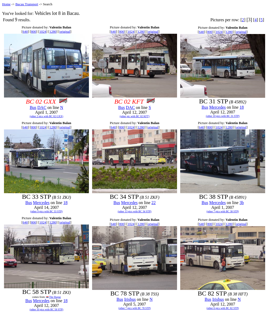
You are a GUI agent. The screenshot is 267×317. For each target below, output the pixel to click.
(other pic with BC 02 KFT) (134, 116)
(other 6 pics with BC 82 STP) (222, 308)
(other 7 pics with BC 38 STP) (222, 211)
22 (154, 202)
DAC (41, 107)
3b (242, 202)
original (64, 31)
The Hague (55, 296)
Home (6, 4)
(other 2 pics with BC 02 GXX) (46, 116)
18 (242, 107)
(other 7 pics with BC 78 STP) (134, 308)
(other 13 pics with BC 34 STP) (135, 211)
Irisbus (130, 299)
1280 (52, 31)
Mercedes (217, 107)
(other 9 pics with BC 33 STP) (46, 211)
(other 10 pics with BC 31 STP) (223, 116)
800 (33, 31)
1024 (42, 31)
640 (25, 31)
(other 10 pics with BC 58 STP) (46, 309)
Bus (33, 107)
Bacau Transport (26, 4)
